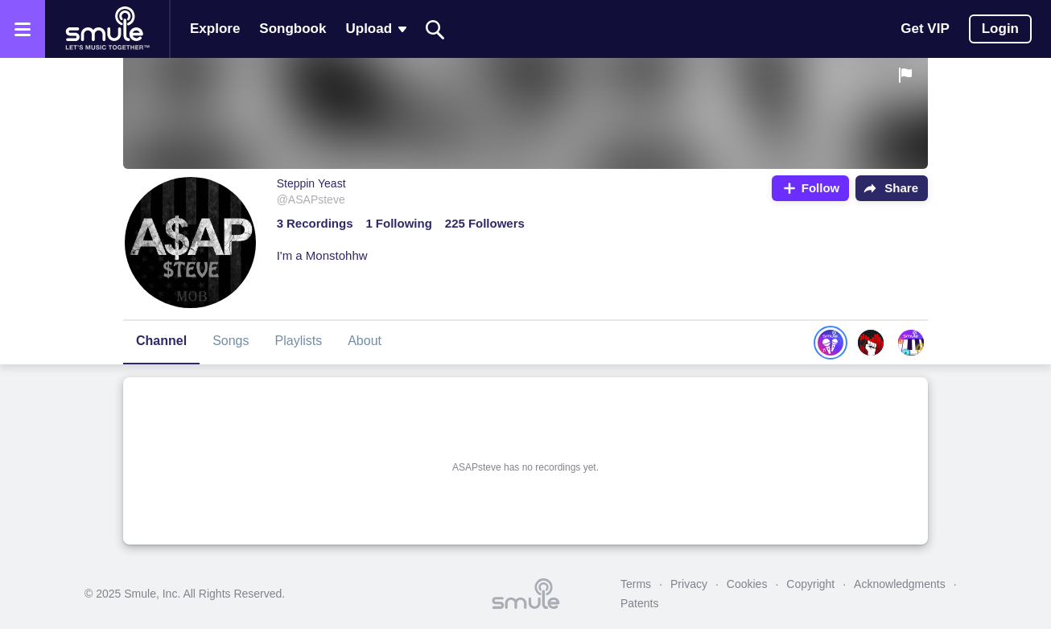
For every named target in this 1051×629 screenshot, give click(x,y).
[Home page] (107, 29)
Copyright (810, 584)
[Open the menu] (22, 29)
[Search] (435, 29)
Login (1000, 28)
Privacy (688, 584)
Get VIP (925, 28)
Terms (635, 584)
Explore (215, 28)
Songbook (292, 28)
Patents (639, 603)
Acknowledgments (900, 584)
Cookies (747, 584)
